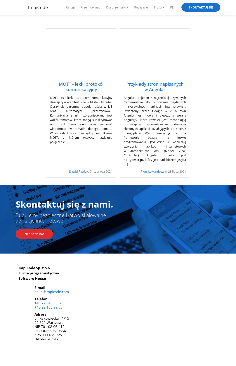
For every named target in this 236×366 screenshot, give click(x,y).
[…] (126, 164)
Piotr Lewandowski (154, 172)
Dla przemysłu (116, 7)
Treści (158, 7)
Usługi (70, 7)
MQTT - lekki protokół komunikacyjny (81, 86)
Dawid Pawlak (78, 172)
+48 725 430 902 (48, 302)
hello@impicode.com (51, 291)
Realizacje (141, 7)
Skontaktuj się (201, 7)
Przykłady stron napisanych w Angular (155, 86)
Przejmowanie (90, 7)
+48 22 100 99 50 (48, 307)
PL (171, 7)
